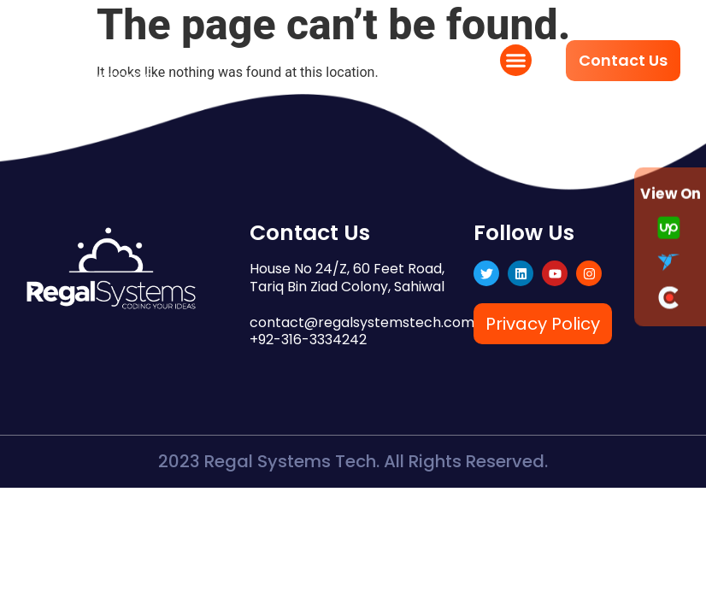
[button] (516, 60)
